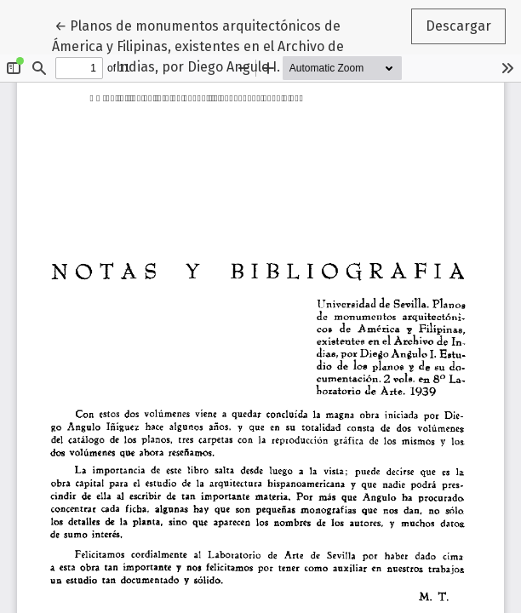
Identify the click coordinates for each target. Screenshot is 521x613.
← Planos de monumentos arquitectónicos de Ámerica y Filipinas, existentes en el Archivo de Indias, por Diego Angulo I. (198, 45)
